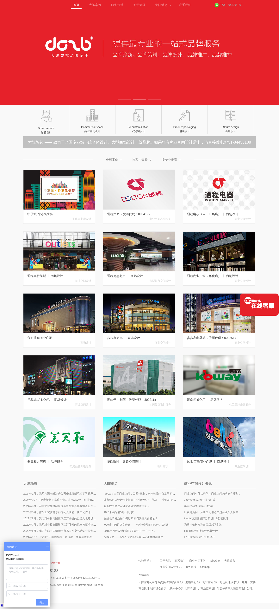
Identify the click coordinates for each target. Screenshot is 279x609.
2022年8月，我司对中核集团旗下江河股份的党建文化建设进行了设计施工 (67, 518)
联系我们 (185, 5)
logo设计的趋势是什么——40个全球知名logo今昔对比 (136, 524)
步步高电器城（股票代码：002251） (212, 338)
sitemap (205, 566)
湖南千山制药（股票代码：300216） (132, 399)
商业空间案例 (197, 560)
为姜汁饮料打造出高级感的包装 (203, 524)
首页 (34, 7)
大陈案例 (95, 5)
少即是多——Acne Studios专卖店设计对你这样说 (133, 537)
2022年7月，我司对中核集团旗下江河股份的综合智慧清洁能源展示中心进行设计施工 (74, 524)
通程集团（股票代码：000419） (129, 214)
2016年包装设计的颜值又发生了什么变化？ (130, 530)
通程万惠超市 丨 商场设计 (125, 276)
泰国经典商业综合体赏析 (199, 506)
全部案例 (112, 159)
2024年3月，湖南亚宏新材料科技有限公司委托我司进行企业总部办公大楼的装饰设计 (74, 506)
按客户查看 (140, 159)
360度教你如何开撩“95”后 (199, 499)
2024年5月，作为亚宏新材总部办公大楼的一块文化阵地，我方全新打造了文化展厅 (73, 512)
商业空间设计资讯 (198, 484)
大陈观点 (111, 484)
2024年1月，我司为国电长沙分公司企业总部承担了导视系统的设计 (63, 493)
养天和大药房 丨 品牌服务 (45, 461)
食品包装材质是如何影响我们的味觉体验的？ (131, 518)
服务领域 (117, 5)
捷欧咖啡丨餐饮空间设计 (124, 461)
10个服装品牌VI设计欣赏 (119, 512)
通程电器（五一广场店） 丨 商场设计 (212, 214)
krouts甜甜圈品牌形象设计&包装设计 (206, 518)
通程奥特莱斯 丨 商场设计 (45, 276)
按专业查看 (169, 159)
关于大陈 (139, 5)
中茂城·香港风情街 (40, 214)
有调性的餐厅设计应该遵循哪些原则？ (127, 506)
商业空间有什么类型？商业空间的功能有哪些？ (212, 493)
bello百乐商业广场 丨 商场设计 (208, 461)
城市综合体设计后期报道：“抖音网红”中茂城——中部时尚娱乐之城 (144, 499)
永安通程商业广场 (39, 338)
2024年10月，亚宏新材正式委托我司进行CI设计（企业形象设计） (63, 499)
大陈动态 (161, 5)
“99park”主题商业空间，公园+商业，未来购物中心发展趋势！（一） (145, 493)
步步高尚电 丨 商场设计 (123, 338)
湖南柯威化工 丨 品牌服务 (205, 399)
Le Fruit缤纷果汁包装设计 (199, 537)
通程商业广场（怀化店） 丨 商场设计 (212, 276)
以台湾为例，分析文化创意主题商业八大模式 (211, 512)
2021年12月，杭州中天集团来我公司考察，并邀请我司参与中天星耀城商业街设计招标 (75, 537)
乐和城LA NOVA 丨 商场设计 (47, 399)
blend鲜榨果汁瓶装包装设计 (201, 530)
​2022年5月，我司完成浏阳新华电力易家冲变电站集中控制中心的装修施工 (67, 530)
